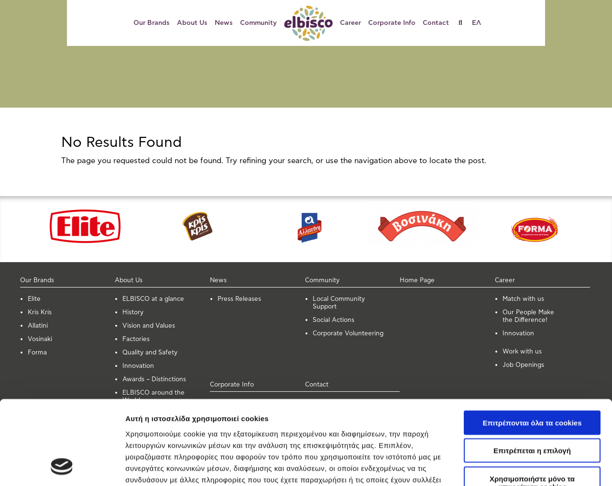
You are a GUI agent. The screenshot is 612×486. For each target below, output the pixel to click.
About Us (192, 23)
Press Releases (239, 299)
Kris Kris (40, 312)
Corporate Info (391, 23)
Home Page (417, 280)
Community (258, 23)
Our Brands (151, 23)
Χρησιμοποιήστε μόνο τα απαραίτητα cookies (532, 406)
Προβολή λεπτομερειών (166, 467)
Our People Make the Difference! (528, 316)
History (132, 312)
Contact (436, 23)
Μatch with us (523, 299)
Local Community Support (339, 303)
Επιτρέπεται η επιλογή (532, 374)
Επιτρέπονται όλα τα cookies (531, 346)
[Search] (464, 23)
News (224, 23)
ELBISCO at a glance (153, 299)
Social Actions (333, 320)
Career (350, 23)
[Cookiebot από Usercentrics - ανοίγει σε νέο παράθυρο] (62, 467)
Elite (34, 299)
